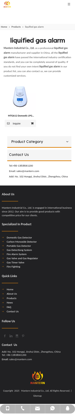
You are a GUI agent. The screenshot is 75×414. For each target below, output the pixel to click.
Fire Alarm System (17, 254)
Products (11, 298)
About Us (12, 293)
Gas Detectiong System (19, 250)
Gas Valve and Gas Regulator (22, 258)
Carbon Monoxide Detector (22, 241)
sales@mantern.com (28, 171)
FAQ (9, 307)
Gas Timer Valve (15, 262)
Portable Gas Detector (19, 245)
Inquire (12, 123)
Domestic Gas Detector (19, 237)
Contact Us (13, 311)
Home (10, 289)
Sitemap (37, 395)
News (10, 302)
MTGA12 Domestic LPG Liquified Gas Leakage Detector (20, 116)
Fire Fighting (13, 266)
